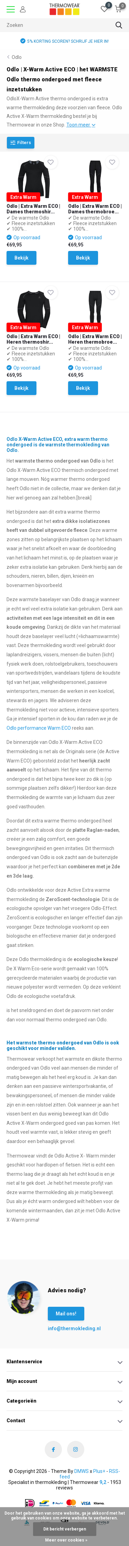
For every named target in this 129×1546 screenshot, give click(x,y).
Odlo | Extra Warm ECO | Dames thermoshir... (33, 208)
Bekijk (21, 258)
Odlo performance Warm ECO (39, 728)
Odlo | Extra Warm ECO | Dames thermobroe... (95, 208)
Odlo (17, 57)
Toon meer (80, 125)
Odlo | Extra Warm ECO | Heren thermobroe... (95, 339)
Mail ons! (66, 1313)
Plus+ (99, 1471)
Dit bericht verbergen (64, 1529)
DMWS (81, 1471)
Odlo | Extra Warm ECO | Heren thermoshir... (33, 339)
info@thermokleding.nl (61, 1328)
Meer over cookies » (66, 1540)
